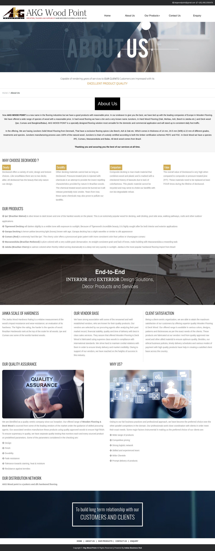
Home (107, 15)
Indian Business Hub (133, 548)
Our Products (152, 15)
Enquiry (197, 15)
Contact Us (175, 15)
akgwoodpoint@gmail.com (185, 3)
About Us (130, 15)
